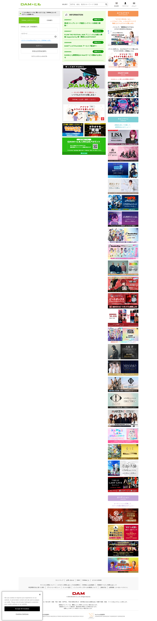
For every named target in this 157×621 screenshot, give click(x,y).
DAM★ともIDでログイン (29, 20)
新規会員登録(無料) (39, 51)
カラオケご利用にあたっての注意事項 (68, 585)
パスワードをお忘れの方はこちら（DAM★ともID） (36, 40)
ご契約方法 (103, 587)
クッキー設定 (67, 587)
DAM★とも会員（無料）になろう (83, 99)
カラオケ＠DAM (96, 580)
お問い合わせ (70, 580)
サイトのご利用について (47, 585)
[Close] (39, 598)
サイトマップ (59, 580)
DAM (78, 580)
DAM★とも (85, 580)
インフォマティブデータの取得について (85, 587)
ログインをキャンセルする (39, 56)
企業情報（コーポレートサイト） (118, 587)
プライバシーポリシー (53, 587)
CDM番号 (49, 20)
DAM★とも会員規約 (88, 585)
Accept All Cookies (22, 613)
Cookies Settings (22, 618)
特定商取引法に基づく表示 (36, 587)
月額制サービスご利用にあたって (107, 585)
